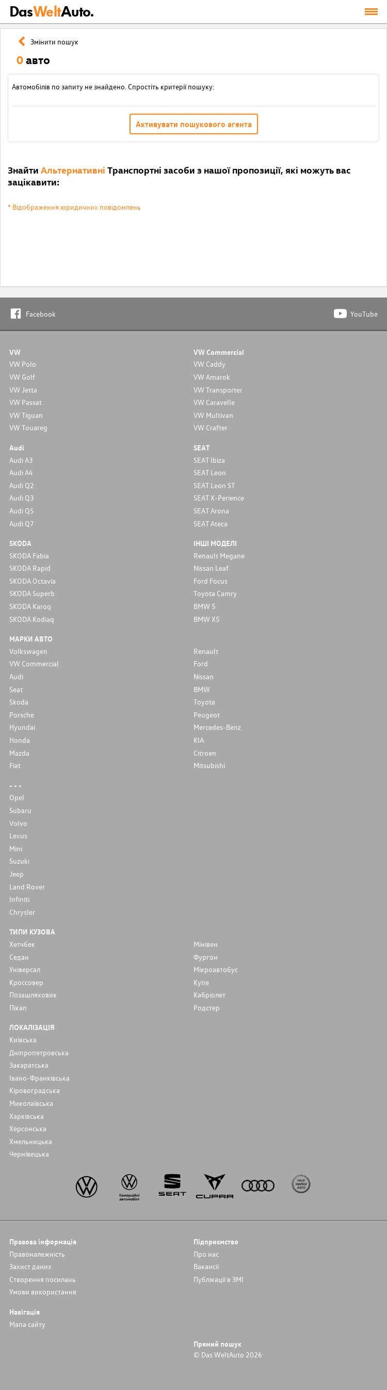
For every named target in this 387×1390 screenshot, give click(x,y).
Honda (19, 740)
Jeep (16, 874)
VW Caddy (209, 364)
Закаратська (29, 1065)
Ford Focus (211, 581)
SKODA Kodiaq (31, 619)
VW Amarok (212, 377)
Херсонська (27, 1128)
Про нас (206, 1254)
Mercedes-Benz (217, 727)
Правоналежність (37, 1254)
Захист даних (30, 1266)
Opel (16, 797)
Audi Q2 (21, 485)
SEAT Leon (210, 472)
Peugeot (207, 715)
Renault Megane (219, 555)
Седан (19, 957)
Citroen (205, 753)
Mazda (19, 753)
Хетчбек (22, 944)
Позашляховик (33, 994)
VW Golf (22, 377)
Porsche (21, 715)
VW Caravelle (214, 402)
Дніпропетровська (39, 1052)
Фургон (206, 957)
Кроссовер (26, 982)
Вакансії (206, 1266)
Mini (15, 848)
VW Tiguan (26, 415)
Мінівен (206, 944)
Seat (16, 689)
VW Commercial (34, 663)
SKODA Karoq (30, 606)
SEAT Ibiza (209, 460)
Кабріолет (209, 994)
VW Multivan (213, 415)
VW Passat (25, 402)
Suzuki (19, 861)
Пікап (18, 1007)
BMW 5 (205, 606)
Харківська (26, 1116)
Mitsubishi (209, 765)
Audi (16, 676)
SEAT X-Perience (219, 498)
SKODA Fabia (29, 555)
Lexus (18, 835)
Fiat (15, 765)
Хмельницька (30, 1141)
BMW (202, 689)
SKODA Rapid (30, 568)
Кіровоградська (34, 1090)
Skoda (18, 702)
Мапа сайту (27, 1324)
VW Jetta (23, 390)
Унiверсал (24, 969)
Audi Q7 (21, 523)
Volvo (18, 823)
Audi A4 (21, 472)
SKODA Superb (32, 593)
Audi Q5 (21, 511)
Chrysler (22, 912)
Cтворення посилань (42, 1279)
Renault (206, 651)
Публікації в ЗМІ (219, 1279)
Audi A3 (21, 460)
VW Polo (22, 364)
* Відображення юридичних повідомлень (74, 207)
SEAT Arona (211, 511)
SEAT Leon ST (214, 485)
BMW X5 (207, 619)
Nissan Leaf (211, 568)
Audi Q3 (21, 498)
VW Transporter (218, 390)
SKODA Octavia (32, 581)
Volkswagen (28, 651)
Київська (23, 1039)
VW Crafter (211, 427)
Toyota (204, 702)
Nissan (204, 676)
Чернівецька (29, 1154)
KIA (199, 740)
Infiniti (19, 899)
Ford (201, 663)
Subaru (20, 810)
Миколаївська (31, 1103)
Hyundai (22, 727)
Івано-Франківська (39, 1078)
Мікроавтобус (216, 969)
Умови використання (42, 1292)
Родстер (207, 1007)
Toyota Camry (215, 593)
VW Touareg (28, 427)
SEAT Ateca (211, 523)
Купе (201, 982)
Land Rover (27, 887)
